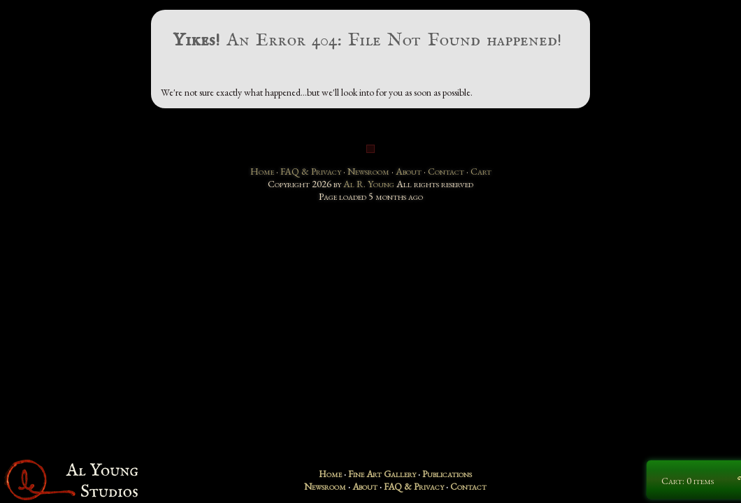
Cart (480, 171)
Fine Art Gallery (382, 473)
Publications (447, 473)
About (409, 171)
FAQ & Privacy (310, 171)
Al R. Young (368, 183)
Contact (446, 171)
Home (262, 171)
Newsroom (368, 171)
